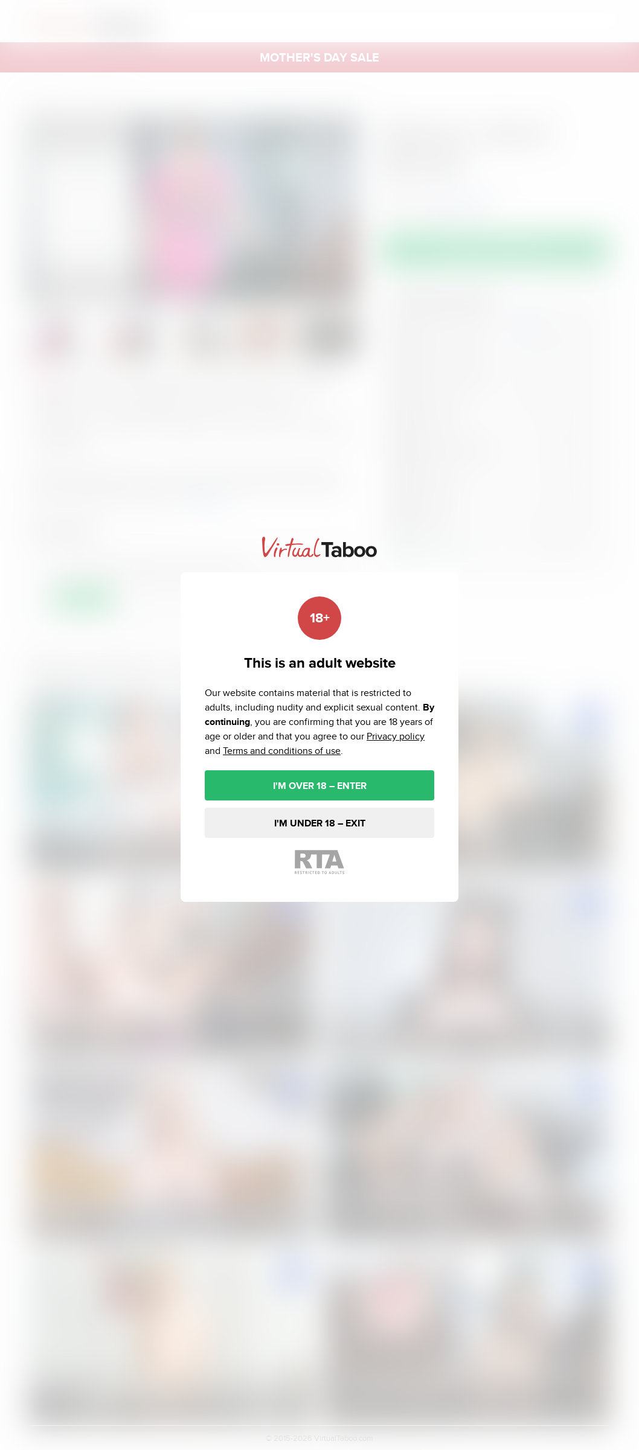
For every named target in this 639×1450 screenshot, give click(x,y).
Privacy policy (396, 736)
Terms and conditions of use (282, 751)
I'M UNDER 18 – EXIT (319, 823)
